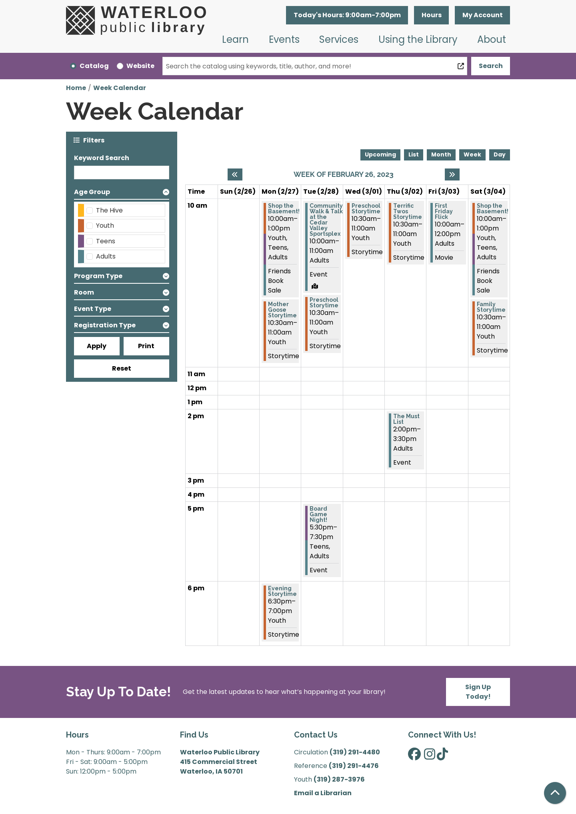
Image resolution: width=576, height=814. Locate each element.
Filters (94, 140)
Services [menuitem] (338, 39)
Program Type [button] (98, 276)
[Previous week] (235, 174)
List (413, 154)
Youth (105, 225)
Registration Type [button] (105, 325)
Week (472, 154)
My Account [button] (482, 15)
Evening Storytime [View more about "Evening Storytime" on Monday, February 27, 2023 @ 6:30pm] (282, 591)
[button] (347, 15)
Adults (106, 256)
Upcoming (380, 154)
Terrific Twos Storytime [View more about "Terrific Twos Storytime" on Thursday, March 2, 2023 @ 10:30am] (407, 211)
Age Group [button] (92, 191)
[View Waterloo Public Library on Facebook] (414, 756)
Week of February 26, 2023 (344, 174)
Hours (432, 15)
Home (76, 87)
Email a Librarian (323, 793)
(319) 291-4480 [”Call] (355, 752)
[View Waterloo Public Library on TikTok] (442, 756)
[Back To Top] (555, 793)
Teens (105, 241)
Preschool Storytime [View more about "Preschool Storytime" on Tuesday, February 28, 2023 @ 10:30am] (324, 302)
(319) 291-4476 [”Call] (354, 765)
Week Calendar (119, 87)
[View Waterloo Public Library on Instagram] (429, 756)
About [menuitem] (491, 39)
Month (441, 154)
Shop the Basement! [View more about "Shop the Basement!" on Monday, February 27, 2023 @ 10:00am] (284, 208)
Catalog (94, 65)
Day (500, 154)
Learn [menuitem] (235, 39)
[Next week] (452, 174)
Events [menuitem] (284, 39)
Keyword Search (101, 157)
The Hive (109, 210)
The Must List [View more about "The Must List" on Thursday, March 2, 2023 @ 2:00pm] (406, 419)
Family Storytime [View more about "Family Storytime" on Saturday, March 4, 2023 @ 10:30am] (491, 307)
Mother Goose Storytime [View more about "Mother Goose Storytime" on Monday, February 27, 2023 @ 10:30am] (282, 309)
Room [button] (84, 292)
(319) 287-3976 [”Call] (339, 779)
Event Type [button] (92, 308)
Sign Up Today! (478, 691)
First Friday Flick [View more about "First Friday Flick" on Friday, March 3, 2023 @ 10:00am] (444, 211)
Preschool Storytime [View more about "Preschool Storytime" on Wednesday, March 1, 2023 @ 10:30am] (366, 208)
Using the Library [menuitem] (418, 39)
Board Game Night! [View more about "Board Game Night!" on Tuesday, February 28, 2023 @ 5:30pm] (318, 514)
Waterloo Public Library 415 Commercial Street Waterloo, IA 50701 (220, 762)
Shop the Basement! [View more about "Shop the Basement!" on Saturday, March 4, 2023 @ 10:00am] (492, 208)
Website (140, 65)
